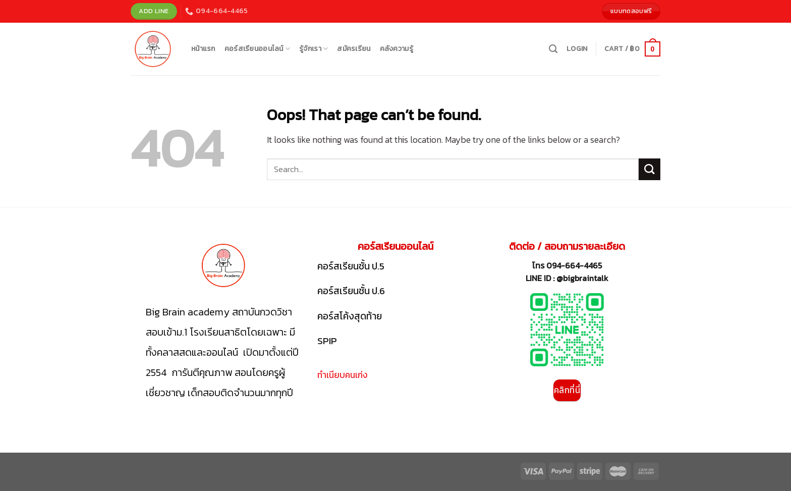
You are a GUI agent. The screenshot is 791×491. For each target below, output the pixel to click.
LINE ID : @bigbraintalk (567, 278)
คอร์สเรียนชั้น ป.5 (350, 266)
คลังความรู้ (396, 48)
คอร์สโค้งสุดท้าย (349, 316)
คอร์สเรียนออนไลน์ (257, 48)
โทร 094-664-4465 (567, 265)
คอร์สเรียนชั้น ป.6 (351, 291)
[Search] (553, 49)
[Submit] (649, 169)
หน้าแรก (203, 48)
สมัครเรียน (353, 48)
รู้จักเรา (313, 48)
